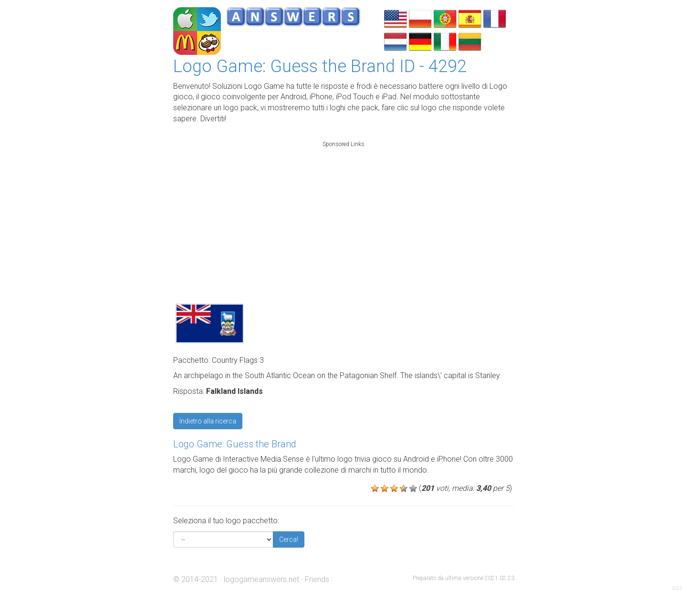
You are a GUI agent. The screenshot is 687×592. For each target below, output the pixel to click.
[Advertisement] (343, 212)
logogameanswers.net (261, 579)
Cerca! (288, 539)
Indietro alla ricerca (207, 421)
